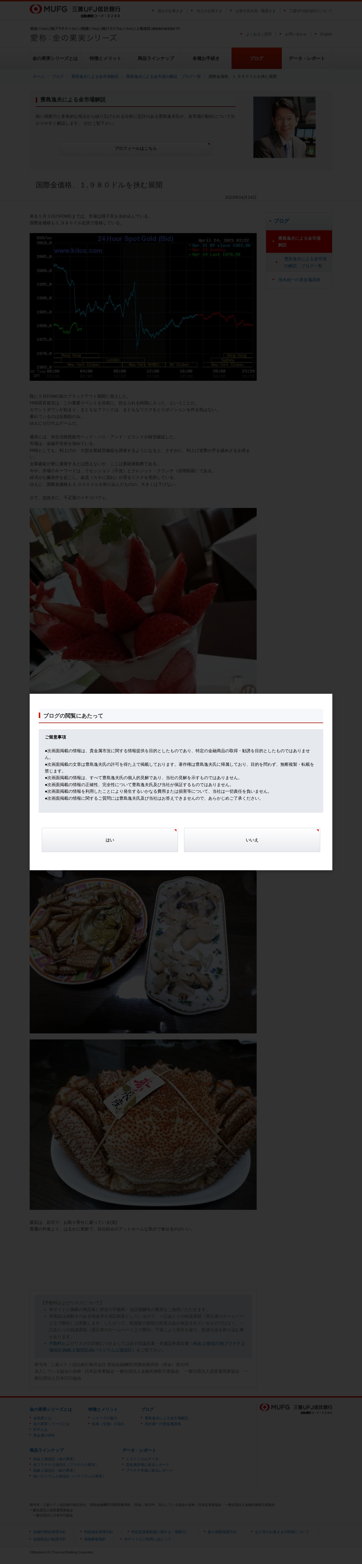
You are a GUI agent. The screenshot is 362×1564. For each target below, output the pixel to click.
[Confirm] (110, 843)
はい (110, 840)
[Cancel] (252, 843)
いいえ (252, 840)
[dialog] (181, 782)
